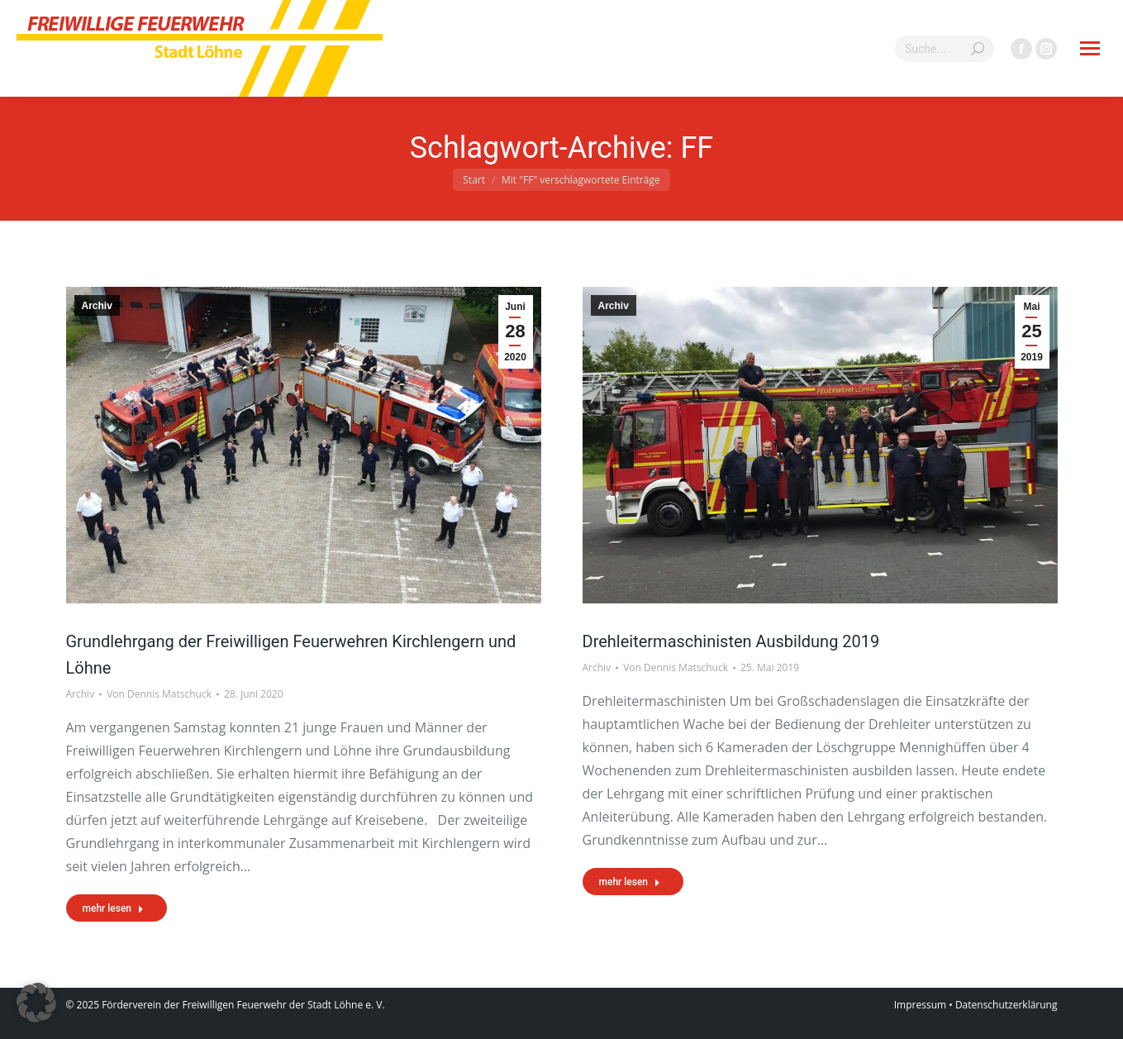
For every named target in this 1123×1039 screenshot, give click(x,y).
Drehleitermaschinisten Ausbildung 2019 (731, 641)
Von (159, 694)
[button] (36, 1002)
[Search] (944, 49)
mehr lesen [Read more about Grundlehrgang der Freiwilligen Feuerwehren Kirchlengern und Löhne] (114, 908)
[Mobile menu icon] (1089, 48)
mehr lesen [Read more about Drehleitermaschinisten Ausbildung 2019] (630, 882)
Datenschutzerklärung (1006, 1005)
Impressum (920, 1005)
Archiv (97, 306)
